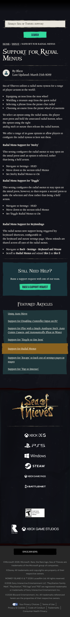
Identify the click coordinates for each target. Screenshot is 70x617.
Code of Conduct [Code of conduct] (36, 607)
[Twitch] (24, 498)
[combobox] (35, 24)
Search (35, 35)
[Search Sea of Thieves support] (35, 24)
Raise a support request (35, 287)
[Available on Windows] (35, 456)
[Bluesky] (59, 498)
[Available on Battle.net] (35, 487)
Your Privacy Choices (29, 604)
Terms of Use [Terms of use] (48, 604)
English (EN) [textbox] (30, 551)
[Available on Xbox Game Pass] (35, 476)
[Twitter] (17, 498)
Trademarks (53, 607)
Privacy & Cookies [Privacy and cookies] (16, 607)
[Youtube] (34, 498)
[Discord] (44, 498)
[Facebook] (10, 498)
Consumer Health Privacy (35, 611)
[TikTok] (52, 498)
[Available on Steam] (35, 466)
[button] (35, 552)
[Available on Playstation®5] (35, 446)
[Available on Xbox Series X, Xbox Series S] (35, 435)
